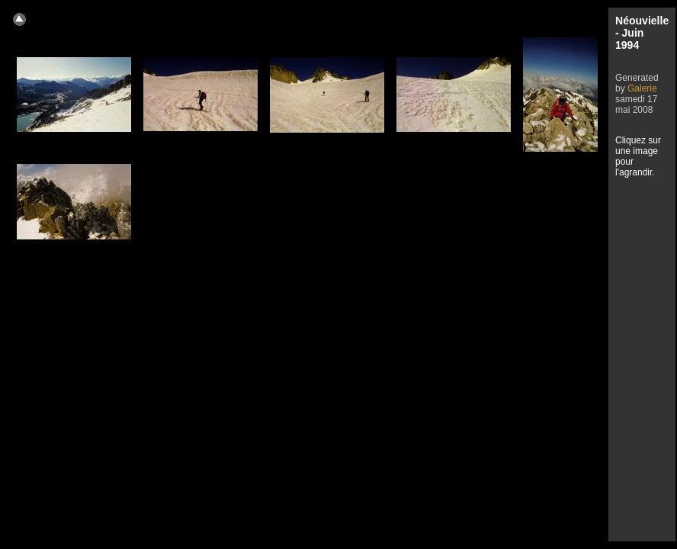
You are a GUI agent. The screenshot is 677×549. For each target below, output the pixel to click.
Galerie (642, 88)
